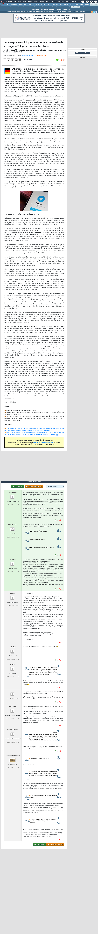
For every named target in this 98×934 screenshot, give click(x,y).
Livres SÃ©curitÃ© (49, 11)
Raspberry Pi (53, 7)
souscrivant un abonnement (43, 442)
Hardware (36, 7)
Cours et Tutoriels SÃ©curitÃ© (64, 11)
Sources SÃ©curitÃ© (79, 11)
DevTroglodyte (12, 730)
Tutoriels (17, 1)
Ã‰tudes (61, 1)
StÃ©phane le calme (27, 55)
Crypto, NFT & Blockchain (63, 9)
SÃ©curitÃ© (75, 7)
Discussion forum (82, 53)
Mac (46, 7)
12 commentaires (41, 55)
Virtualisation (35, 9)
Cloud (29, 4)
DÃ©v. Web (55, 4)
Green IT (68, 7)
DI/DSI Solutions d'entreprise (18, 4)
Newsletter (44, 1)
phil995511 (13, 492)
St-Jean (13, 559)
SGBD (76, 4)
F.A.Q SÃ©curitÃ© (38, 11)
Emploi (53, 1)
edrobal (13, 647)
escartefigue (12, 525)
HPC (42, 7)
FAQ (24, 1)
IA (33, 4)
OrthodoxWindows (13, 755)
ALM (37, 4)
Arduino (30, 7)
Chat (36, 1)
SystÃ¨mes (94, 4)
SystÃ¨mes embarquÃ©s (87, 7)
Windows (18, 7)
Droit (68, 1)
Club (74, 1)
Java (49, 4)
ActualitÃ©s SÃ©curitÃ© (13, 11)
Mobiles (87, 4)
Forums (9, 1)
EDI (61, 4)
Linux (24, 7)
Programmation (68, 4)
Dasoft (12, 664)
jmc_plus (12, 706)
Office (81, 4)
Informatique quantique (47, 9)
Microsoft (43, 4)
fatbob (12, 593)
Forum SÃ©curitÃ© (26, 11)
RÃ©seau (61, 7)
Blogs (30, 1)
